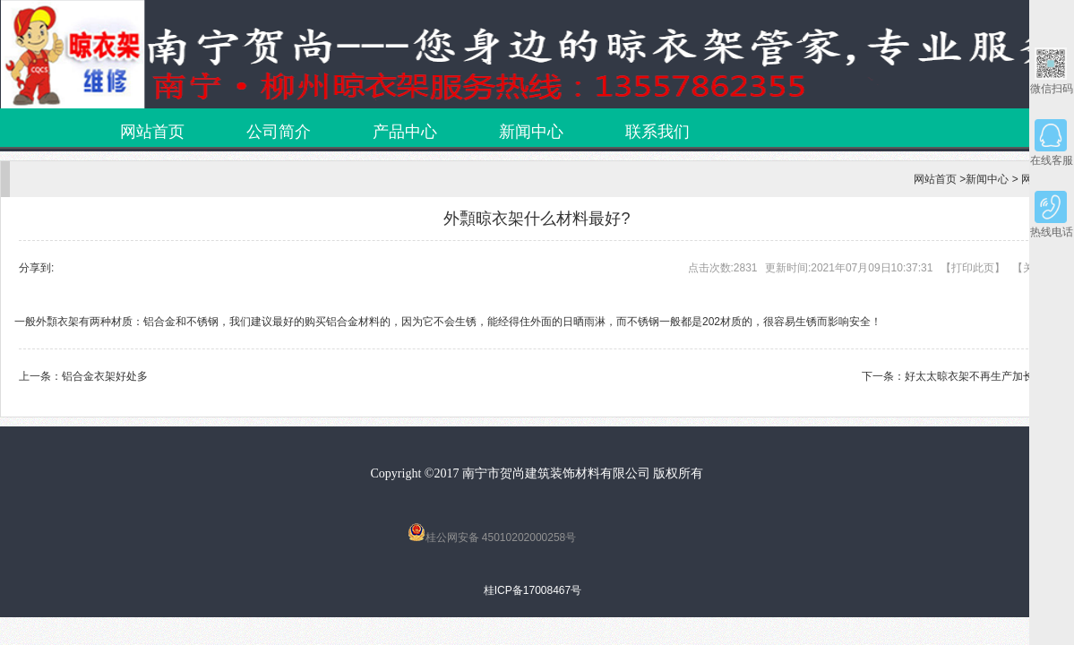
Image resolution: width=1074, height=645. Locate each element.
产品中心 (405, 132)
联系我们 (657, 132)
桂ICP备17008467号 (532, 590)
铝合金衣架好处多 (105, 376)
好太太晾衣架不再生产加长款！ (980, 376)
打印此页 (972, 268)
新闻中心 (531, 132)
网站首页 (152, 132)
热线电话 (1051, 214)
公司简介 (278, 132)
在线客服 (1051, 143)
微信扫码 (1051, 71)
